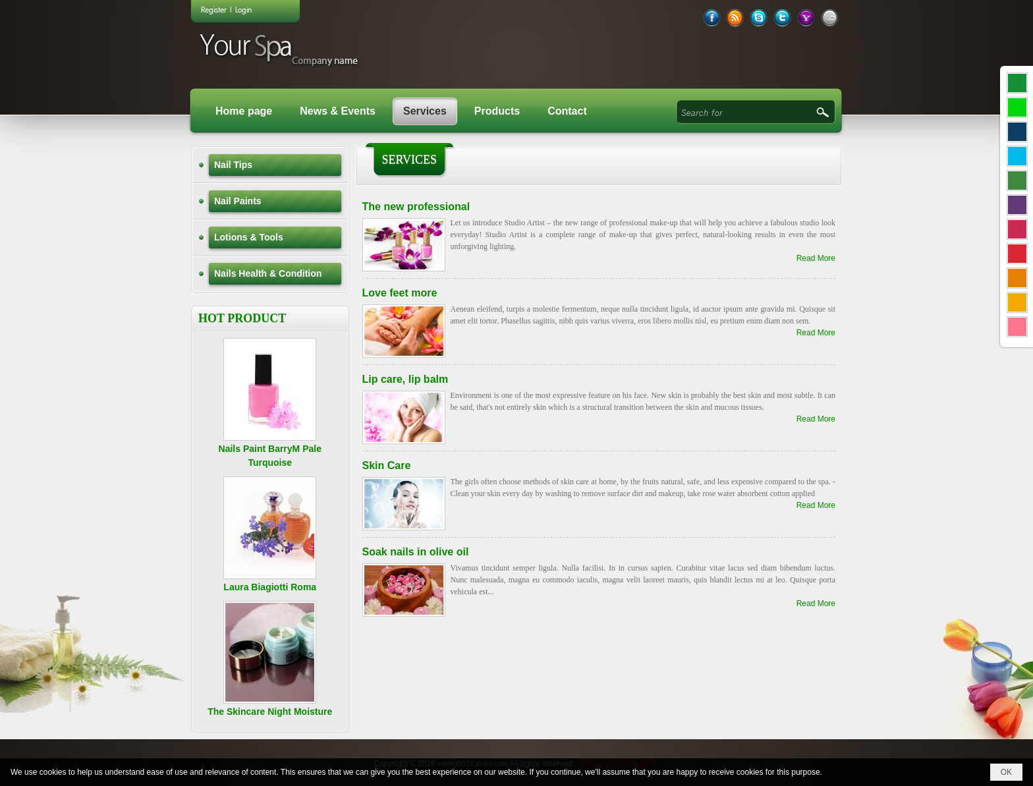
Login (243, 9)
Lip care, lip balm (405, 379)
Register (214, 9)
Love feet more (399, 292)
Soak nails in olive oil (415, 551)
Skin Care (386, 465)
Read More (815, 258)
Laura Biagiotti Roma (269, 587)
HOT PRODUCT (242, 318)
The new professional (416, 206)
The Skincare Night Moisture (270, 711)
